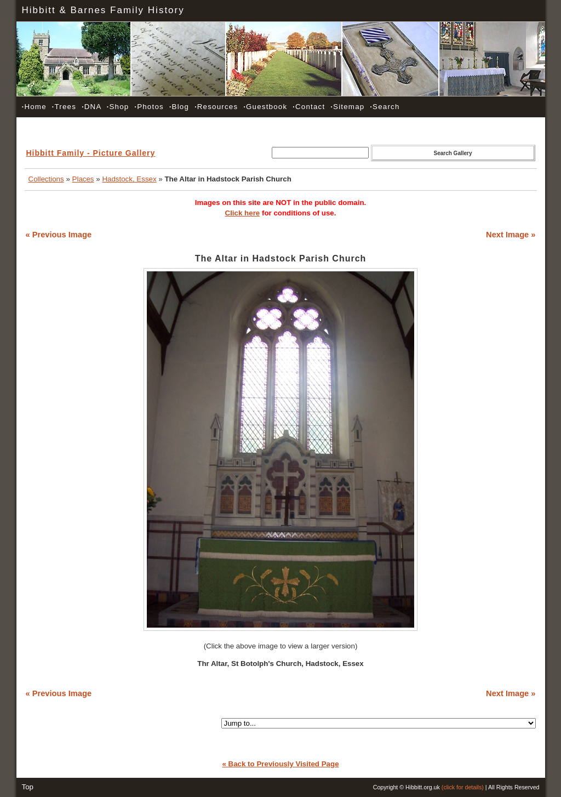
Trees (64, 107)
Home (34, 107)
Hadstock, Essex (129, 179)
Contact (309, 107)
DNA (91, 107)
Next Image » (510, 234)
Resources (216, 107)
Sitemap (347, 107)
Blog (179, 107)
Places (83, 179)
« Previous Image (59, 234)
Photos (149, 107)
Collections (46, 179)
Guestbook (265, 107)
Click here (242, 213)
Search (384, 107)
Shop (118, 107)
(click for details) (463, 787)
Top (28, 787)
